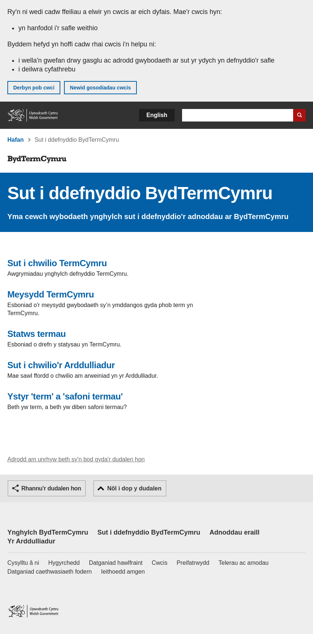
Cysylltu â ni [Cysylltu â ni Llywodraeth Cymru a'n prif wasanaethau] (23, 563)
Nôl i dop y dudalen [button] (134, 488)
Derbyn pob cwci (33, 88)
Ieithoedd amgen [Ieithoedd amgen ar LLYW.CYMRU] (123, 571)
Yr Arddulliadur (31, 541)
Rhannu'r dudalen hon (51, 488)
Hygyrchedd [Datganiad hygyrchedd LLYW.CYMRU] (63, 563)
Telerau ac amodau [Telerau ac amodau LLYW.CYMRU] (243, 563)
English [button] (156, 115)
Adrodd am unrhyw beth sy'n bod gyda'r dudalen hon (76, 459)
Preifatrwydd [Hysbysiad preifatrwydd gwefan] (193, 563)
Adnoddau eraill (234, 532)
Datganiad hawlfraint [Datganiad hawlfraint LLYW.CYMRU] (116, 563)
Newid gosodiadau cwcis (100, 88)
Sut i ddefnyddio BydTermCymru (148, 532)
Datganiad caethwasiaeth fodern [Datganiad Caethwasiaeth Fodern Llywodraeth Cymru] (49, 571)
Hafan (15, 140)
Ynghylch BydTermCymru (47, 532)
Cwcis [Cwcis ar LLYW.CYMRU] (160, 563)
